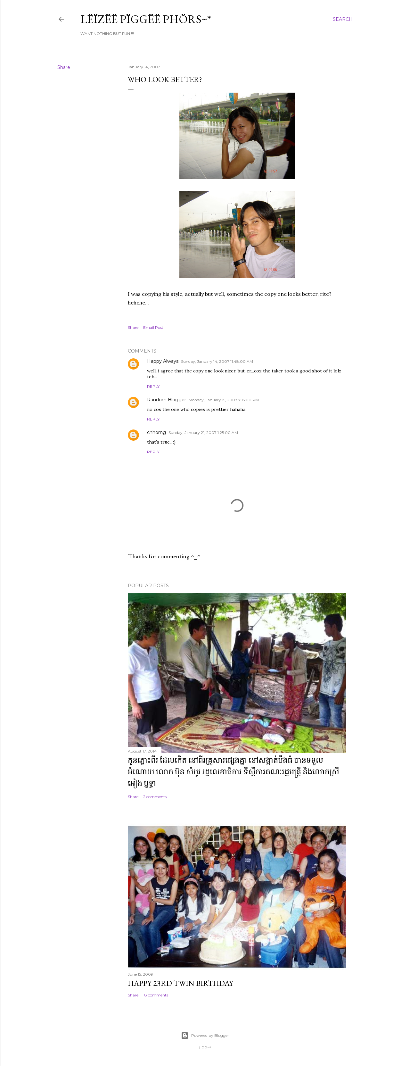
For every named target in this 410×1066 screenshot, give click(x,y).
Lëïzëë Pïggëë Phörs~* (145, 19)
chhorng (156, 432)
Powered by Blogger (205, 1035)
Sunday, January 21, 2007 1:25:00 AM (203, 432)
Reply (153, 386)
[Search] (343, 19)
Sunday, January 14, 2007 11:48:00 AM (217, 361)
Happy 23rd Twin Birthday (180, 983)
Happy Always (162, 361)
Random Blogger (166, 400)
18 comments (155, 995)
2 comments (155, 796)
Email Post (153, 327)
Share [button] (63, 67)
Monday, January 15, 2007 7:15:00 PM (224, 399)
